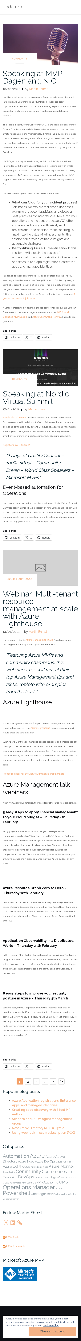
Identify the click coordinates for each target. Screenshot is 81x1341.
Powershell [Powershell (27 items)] (16, 1193)
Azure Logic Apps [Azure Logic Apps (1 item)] (39, 1167)
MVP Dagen (20, 317)
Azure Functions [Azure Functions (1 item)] (64, 1162)
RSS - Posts (11, 1237)
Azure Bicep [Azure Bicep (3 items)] (26, 1161)
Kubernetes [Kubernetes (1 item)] (15, 1183)
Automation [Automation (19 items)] (16, 1156)
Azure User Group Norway (46, 317)
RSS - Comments (14, 1246)
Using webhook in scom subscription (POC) (43, 1132)
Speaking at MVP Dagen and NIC (32, 77)
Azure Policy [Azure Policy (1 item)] (9, 1172)
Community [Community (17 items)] (28, 1171)
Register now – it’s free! (16, 445)
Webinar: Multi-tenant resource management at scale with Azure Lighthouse (40, 608)
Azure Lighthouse (19, 579)
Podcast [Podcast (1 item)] (59, 1188)
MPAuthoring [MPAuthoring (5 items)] (48, 1182)
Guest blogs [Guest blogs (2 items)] (49, 1177)
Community (19, 58)
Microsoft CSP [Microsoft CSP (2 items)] (30, 1182)
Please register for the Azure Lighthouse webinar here (33, 774)
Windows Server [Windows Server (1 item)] (11, 1199)
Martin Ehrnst (38, 89)
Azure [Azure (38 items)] (37, 1156)
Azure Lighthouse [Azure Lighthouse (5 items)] (16, 1166)
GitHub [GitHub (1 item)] (38, 1177)
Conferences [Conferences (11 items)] (54, 1171)
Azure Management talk (39, 640)
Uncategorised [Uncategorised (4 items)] (41, 1194)
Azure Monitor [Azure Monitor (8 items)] (61, 1166)
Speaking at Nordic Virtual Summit (36, 397)
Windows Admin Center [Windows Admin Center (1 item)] (64, 1194)
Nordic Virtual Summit (15, 417)
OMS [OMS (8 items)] (63, 1182)
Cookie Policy (51, 1325)
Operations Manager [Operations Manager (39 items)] (29, 1187)
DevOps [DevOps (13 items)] (26, 1176)
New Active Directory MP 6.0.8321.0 (38, 1128)
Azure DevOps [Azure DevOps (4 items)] (45, 1161)
